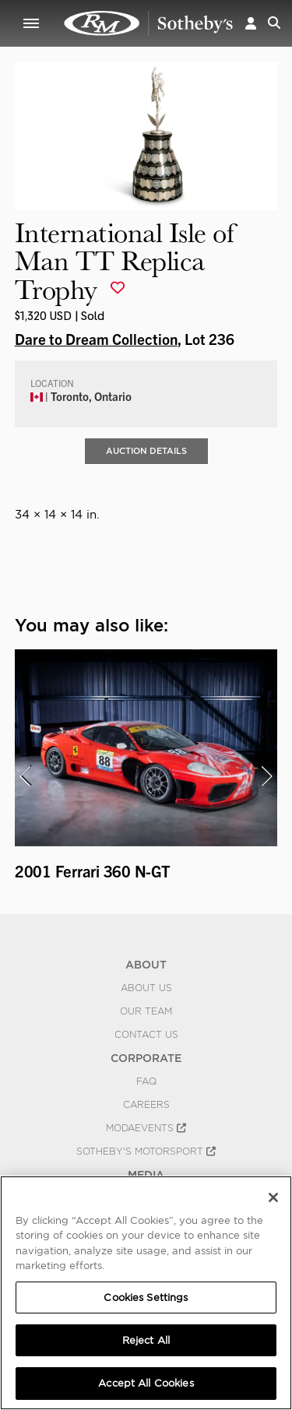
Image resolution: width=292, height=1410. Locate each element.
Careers (146, 1104)
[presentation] (25, 776)
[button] (250, 23)
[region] (146, 1293)
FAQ (146, 1081)
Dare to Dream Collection (96, 338)
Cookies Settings (146, 1297)
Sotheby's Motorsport (146, 1151)
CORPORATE (146, 1058)
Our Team (146, 1011)
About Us (146, 988)
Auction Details (146, 450)
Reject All (146, 1340)
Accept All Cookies (145, 1383)
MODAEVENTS (146, 1128)
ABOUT (146, 964)
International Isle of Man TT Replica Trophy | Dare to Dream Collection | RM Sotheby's (148, 23)
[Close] (273, 1197)
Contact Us (146, 1034)
